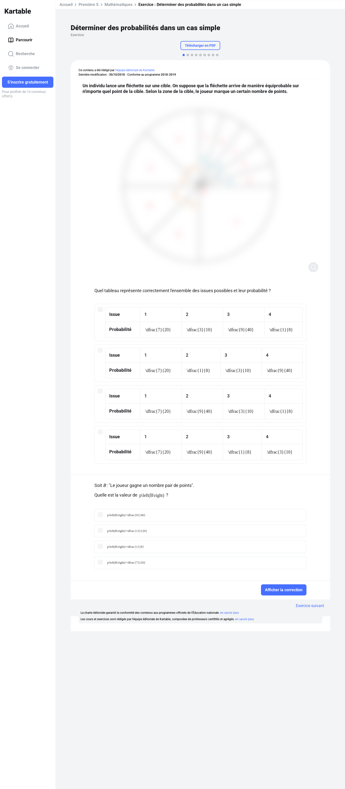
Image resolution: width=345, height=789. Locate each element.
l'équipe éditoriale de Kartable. (135, 70)
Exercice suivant (310, 605)
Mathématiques (118, 4)
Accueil (18, 26)
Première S (89, 4)
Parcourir (20, 40)
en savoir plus (229, 612)
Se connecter (23, 68)
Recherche (21, 54)
